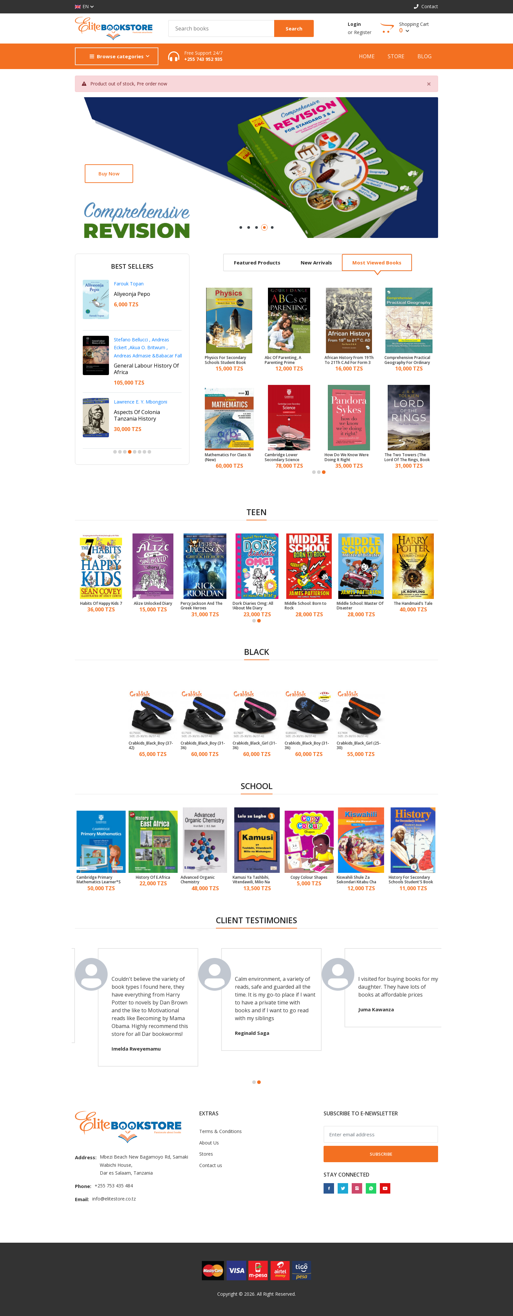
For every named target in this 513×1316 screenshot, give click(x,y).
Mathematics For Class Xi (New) (228, 457)
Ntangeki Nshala (131, 339)
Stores (206, 1154)
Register (362, 32)
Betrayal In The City (138, 405)
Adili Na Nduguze (135, 294)
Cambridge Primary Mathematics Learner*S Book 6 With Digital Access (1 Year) (99, 880)
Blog (424, 56)
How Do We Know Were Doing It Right (347, 457)
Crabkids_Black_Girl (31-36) (255, 745)
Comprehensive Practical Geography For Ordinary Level (407, 360)
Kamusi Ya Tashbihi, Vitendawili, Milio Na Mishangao (251, 880)
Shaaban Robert (131, 283)
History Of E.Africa (153, 877)
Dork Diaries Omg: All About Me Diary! (253, 606)
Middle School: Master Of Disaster (360, 606)
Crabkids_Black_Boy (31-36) (203, 745)
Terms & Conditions (220, 1131)
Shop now (110, 173)
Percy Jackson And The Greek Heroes (201, 606)
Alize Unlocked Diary (153, 603)
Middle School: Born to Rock (306, 606)
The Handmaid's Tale (413, 603)
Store (396, 56)
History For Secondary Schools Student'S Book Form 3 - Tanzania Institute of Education (411, 880)
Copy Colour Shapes (309, 877)
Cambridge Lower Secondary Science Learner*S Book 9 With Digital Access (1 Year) (286, 457)
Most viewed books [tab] (376, 262)
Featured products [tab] (257, 262)
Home (367, 56)
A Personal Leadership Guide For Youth (141, 352)
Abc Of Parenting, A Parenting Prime (283, 360)
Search (294, 28)
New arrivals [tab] (316, 262)
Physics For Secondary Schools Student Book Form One (225, 360)
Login (354, 24)
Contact (426, 6)
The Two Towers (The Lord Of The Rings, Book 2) (407, 457)
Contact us (210, 1165)
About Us (209, 1143)
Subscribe (381, 1154)
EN (82, 7)
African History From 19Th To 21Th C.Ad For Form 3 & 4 (349, 360)
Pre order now (152, 84)
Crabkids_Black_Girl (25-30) (359, 745)
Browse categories (117, 56)
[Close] (429, 84)
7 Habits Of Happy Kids (101, 603)
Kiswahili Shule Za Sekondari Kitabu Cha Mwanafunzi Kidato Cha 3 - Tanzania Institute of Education (360, 880)
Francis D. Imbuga (133, 395)
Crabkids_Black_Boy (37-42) (151, 745)
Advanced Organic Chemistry (198, 880)
